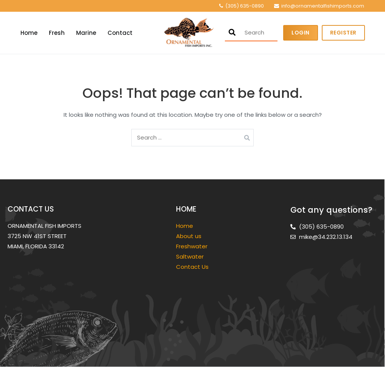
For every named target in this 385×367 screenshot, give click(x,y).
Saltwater (190, 256)
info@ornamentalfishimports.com (322, 5)
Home (28, 33)
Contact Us (192, 267)
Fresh (57, 33)
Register (343, 32)
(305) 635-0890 (244, 5)
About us (188, 236)
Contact (120, 33)
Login (300, 32)
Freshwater (192, 246)
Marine (86, 33)
